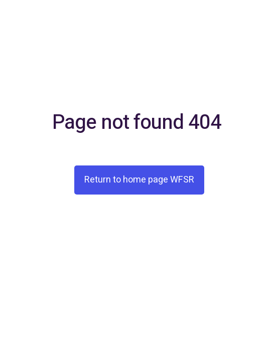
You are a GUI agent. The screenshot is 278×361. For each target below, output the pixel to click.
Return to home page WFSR (139, 180)
